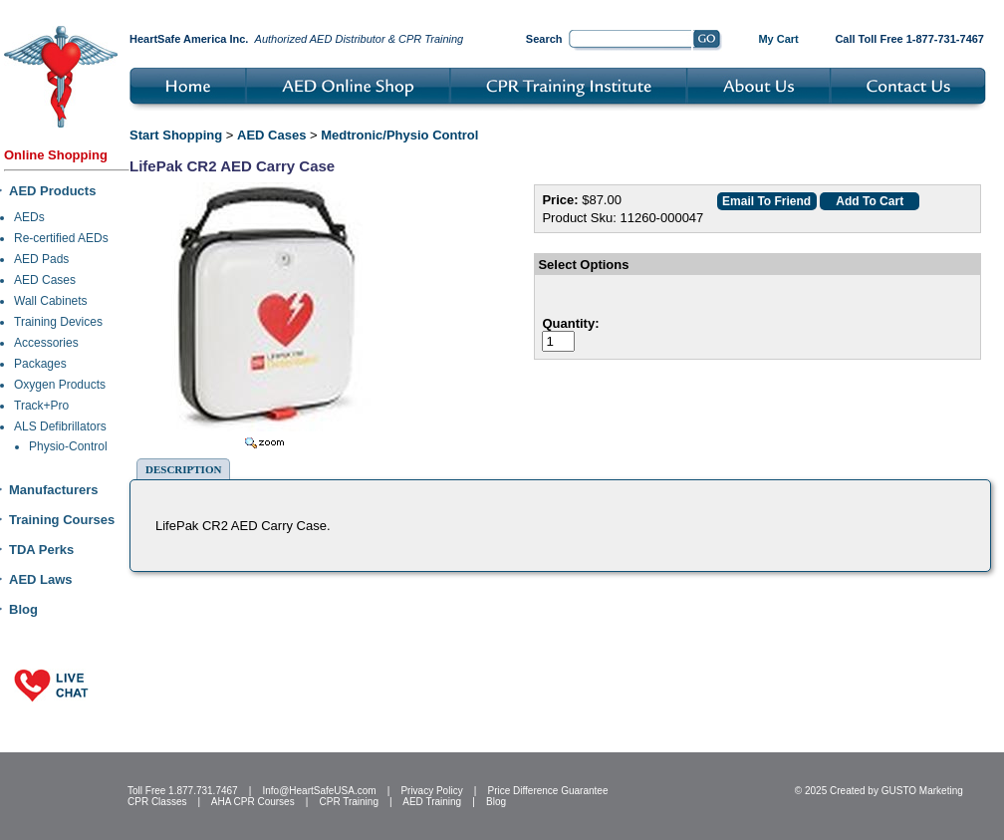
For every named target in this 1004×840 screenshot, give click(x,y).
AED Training (431, 801)
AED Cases (45, 280)
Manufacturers (54, 489)
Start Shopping (175, 135)
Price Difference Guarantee (547, 790)
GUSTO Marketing (922, 790)
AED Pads (41, 259)
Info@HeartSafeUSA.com (319, 790)
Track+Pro (41, 406)
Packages (40, 364)
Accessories (46, 343)
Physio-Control (68, 446)
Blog (23, 609)
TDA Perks (41, 549)
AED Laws (41, 579)
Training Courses (62, 519)
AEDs (29, 217)
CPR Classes (156, 801)
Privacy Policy (431, 790)
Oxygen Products (60, 385)
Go (707, 41)
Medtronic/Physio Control (399, 135)
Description (183, 469)
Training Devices (58, 322)
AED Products (52, 190)
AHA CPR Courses (253, 801)
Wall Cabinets (51, 301)
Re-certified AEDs (61, 238)
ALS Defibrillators (60, 426)
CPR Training (349, 801)
